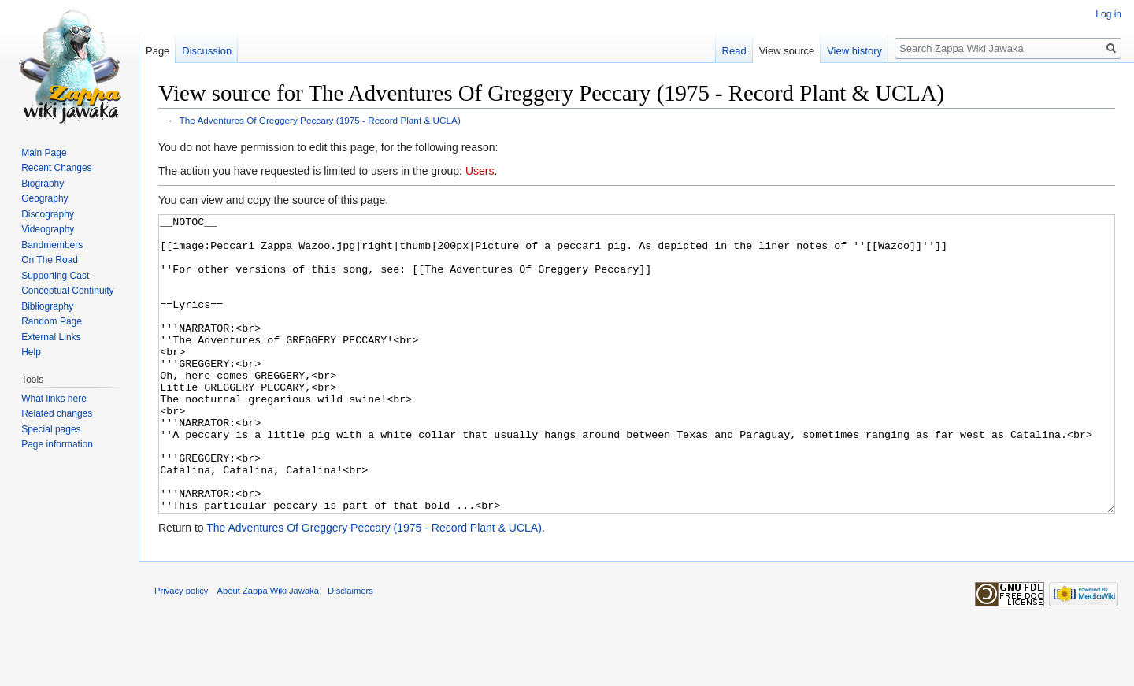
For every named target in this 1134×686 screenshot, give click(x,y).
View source (787, 51)
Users (480, 171)
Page (157, 51)
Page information (57, 444)
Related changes (56, 413)
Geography (44, 198)
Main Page (43, 152)
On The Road (49, 259)
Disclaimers (350, 649)
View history (854, 51)
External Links (50, 337)
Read (734, 51)
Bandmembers (52, 244)
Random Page (51, 321)
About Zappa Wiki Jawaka (268, 649)
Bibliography (47, 306)
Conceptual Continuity (67, 290)
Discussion (207, 51)
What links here (54, 398)
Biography (42, 183)
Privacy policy (181, 649)
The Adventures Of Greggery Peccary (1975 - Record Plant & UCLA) (320, 120)
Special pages (50, 429)
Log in (1108, 14)
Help (31, 352)
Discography (47, 214)
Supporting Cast (55, 275)
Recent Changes (56, 167)
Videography (47, 229)
